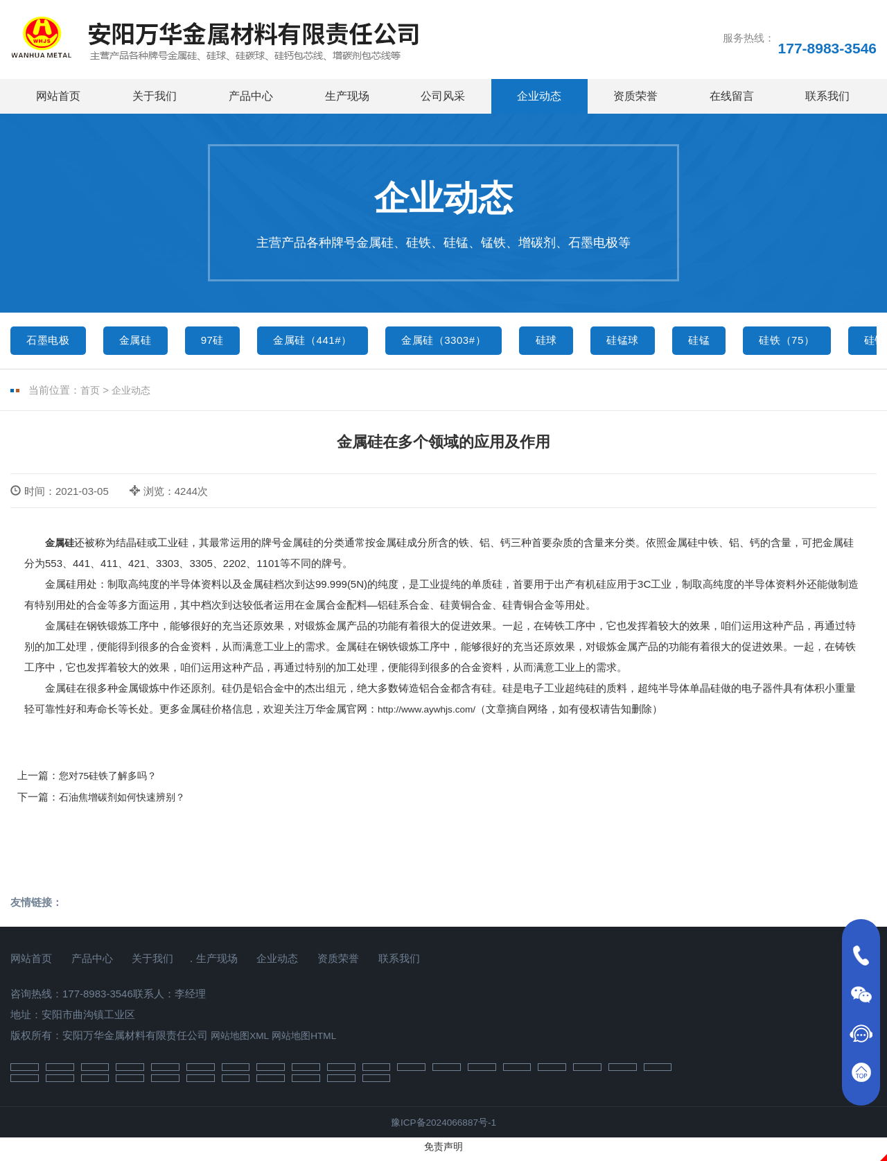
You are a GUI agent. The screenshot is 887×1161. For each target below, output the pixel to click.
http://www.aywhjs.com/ (432, 713)
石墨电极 (52, 342)
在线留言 (732, 96)
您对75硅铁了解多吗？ (111, 779)
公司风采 (443, 96)
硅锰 (760, 342)
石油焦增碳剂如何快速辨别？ (126, 802)
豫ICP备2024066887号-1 (444, 1128)
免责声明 (443, 1152)
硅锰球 (677, 342)
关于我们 (154, 96)
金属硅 (146, 342)
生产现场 (347, 96)
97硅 (230, 342)
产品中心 (251, 96)
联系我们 (827, 96)
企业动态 (539, 96)
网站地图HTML (311, 1040)
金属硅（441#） (340, 342)
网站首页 (58, 96)
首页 (90, 395)
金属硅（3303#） (482, 342)
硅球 (594, 342)
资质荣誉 (635, 96)
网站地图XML (242, 1040)
